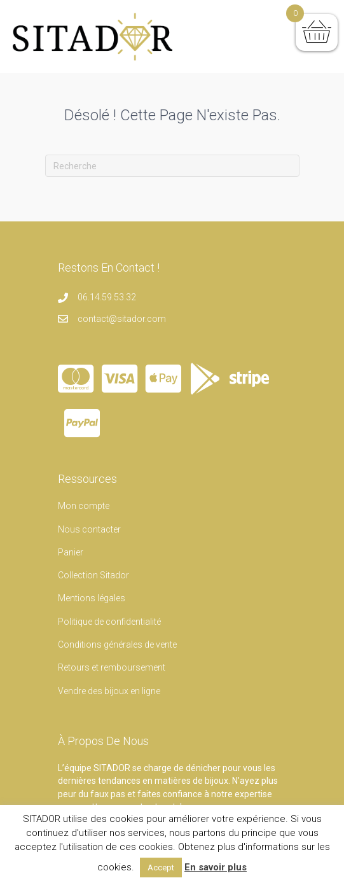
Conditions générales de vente (117, 644)
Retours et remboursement (111, 667)
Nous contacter (89, 529)
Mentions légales (91, 598)
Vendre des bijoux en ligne (109, 691)
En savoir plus (215, 867)
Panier (70, 552)
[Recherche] (172, 166)
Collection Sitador (93, 575)
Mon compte (83, 506)
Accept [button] (161, 867)
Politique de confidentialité (109, 622)
